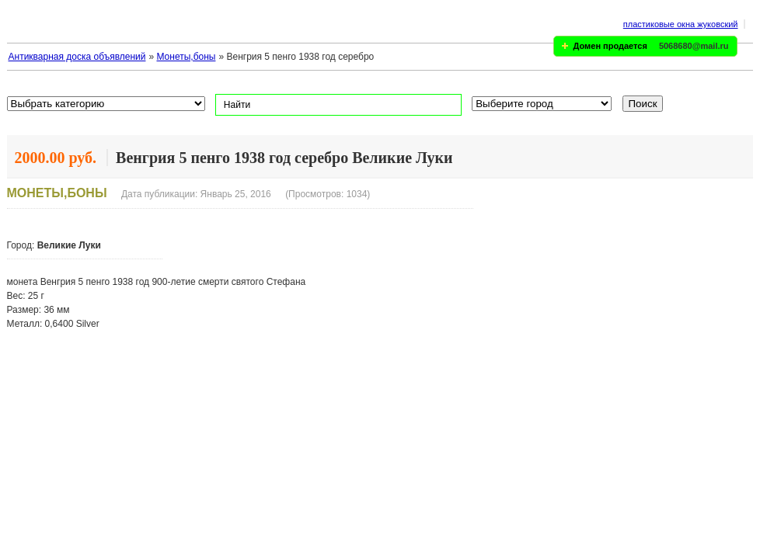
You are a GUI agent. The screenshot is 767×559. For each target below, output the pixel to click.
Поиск (643, 103)
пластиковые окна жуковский (680, 24)
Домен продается (610, 45)
